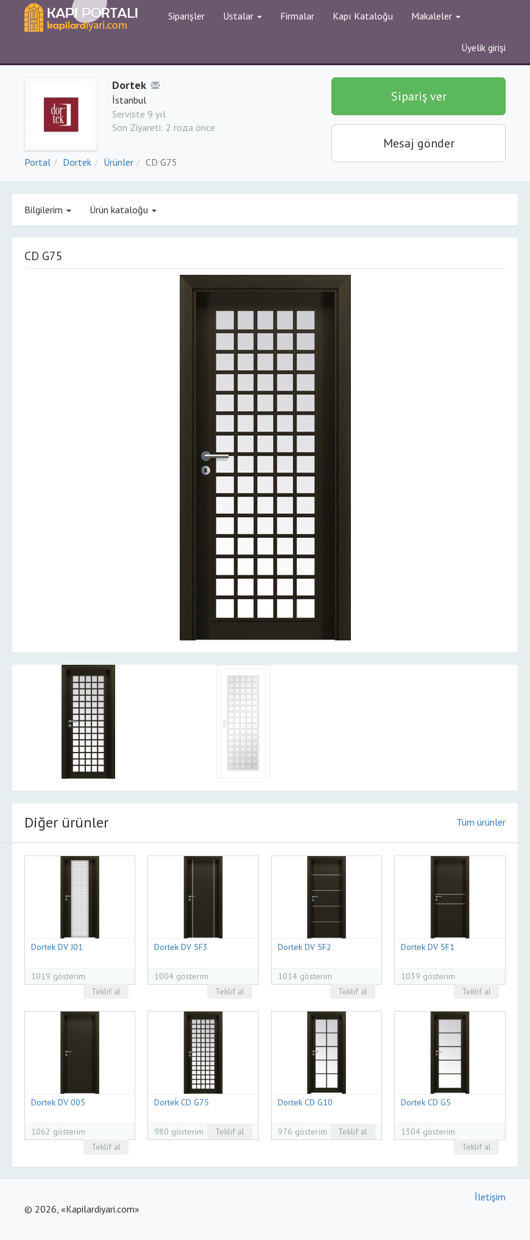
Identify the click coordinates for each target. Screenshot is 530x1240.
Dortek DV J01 (57, 946)
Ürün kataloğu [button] (123, 210)
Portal (37, 162)
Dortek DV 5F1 (427, 946)
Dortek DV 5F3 (181, 946)
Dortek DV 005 (58, 1102)
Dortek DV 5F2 (304, 946)
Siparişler (186, 16)
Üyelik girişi (483, 47)
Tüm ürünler (481, 822)
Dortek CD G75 (181, 1102)
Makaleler (436, 16)
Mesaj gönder (418, 143)
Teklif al (106, 991)
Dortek (77, 162)
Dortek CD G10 (305, 1102)
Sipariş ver (419, 96)
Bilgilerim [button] (47, 210)
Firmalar (297, 16)
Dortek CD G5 (426, 1102)
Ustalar (242, 16)
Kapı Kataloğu (363, 16)
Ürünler (118, 162)
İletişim (490, 1197)
